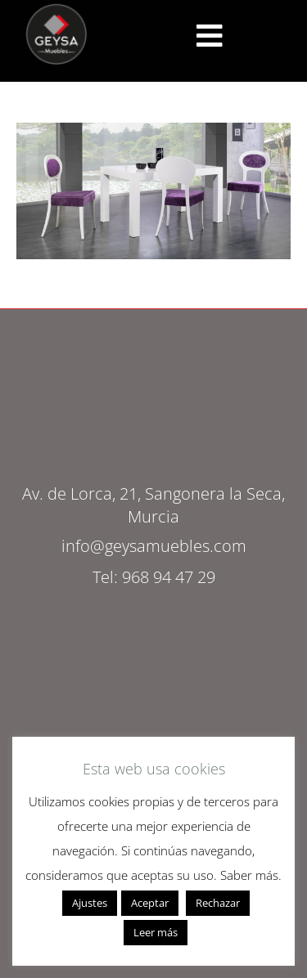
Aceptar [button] (150, 902)
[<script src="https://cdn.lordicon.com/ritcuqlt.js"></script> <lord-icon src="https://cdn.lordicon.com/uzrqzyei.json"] (209, 36)
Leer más (155, 932)
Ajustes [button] (89, 902)
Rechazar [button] (218, 902)
